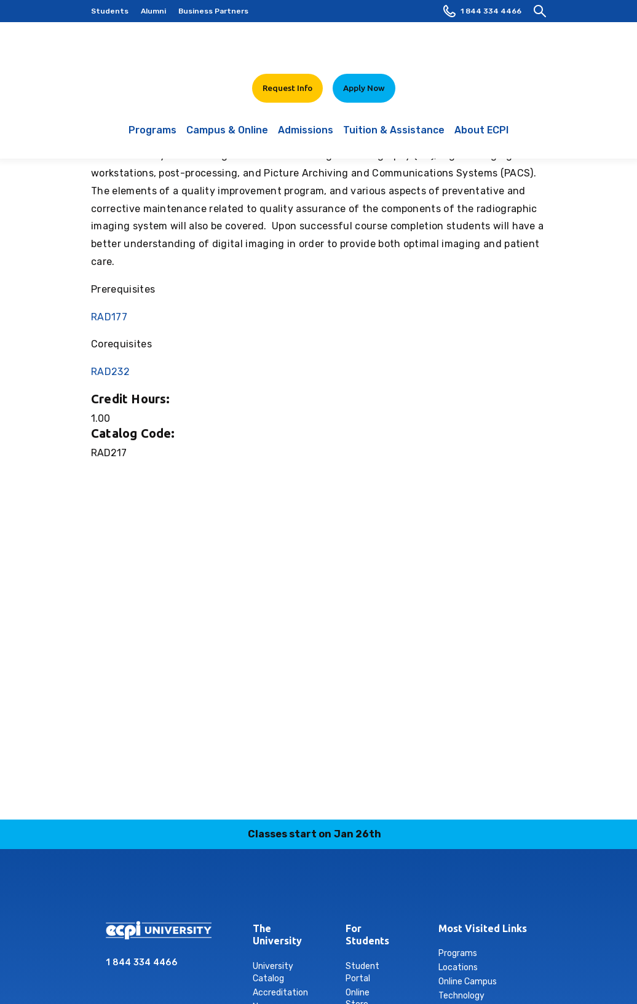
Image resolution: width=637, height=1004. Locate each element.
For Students (355, 935)
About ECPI (481, 136)
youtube (391, 889)
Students (110, 11)
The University (262, 935)
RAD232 (110, 371)
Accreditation (280, 992)
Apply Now (364, 88)
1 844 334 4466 (482, 11)
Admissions (305, 136)
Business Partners (213, 11)
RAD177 (109, 317)
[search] (540, 11)
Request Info (287, 88)
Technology (461, 995)
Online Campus (467, 981)
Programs (152, 136)
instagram (275, 889)
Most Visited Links (482, 928)
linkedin (304, 889)
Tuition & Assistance (394, 136)
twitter (362, 889)
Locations (458, 967)
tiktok (333, 889)
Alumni (153, 11)
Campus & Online (227, 136)
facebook (246, 889)
